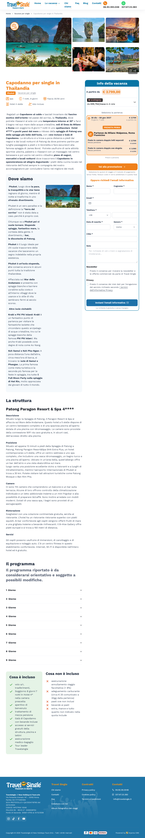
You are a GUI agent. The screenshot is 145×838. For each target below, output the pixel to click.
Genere (118, 222)
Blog (85, 3)
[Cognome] (126, 191)
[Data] (98, 227)
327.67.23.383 (129, 4)
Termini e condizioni (91, 799)
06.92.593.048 (111, 4)
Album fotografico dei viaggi (64, 808)
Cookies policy (88, 794)
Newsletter (91, 267)
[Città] (112, 239)
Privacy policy (88, 790)
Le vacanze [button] (51, 3)
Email (90, 198)
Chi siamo (67, 5)
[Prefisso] (98, 215)
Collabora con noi (59, 804)
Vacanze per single (22, 14)
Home (37, 3)
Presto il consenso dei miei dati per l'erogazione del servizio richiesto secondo (113, 287)
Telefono (91, 210)
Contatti (96, 3)
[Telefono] (125, 215)
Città (89, 234)
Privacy (90, 280)
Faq (77, 3)
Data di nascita (94, 222)
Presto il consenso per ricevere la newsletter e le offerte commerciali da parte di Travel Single (113, 272)
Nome (90, 186)
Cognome (119, 186)
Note (88, 246)
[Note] (112, 255)
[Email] (112, 203)
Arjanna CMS (134, 833)
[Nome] (98, 191)
